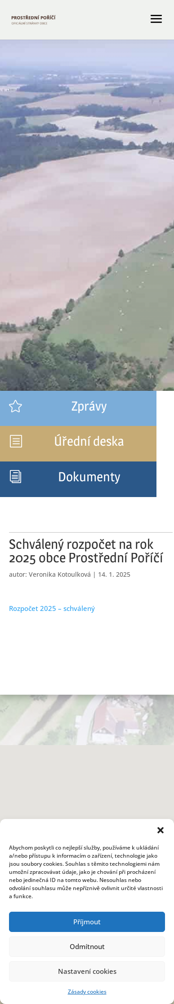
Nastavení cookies (87, 971)
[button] (160, 830)
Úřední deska (89, 441)
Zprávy (89, 406)
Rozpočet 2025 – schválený (52, 608)
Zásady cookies (87, 991)
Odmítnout (87, 946)
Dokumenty (89, 476)
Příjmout (87, 921)
